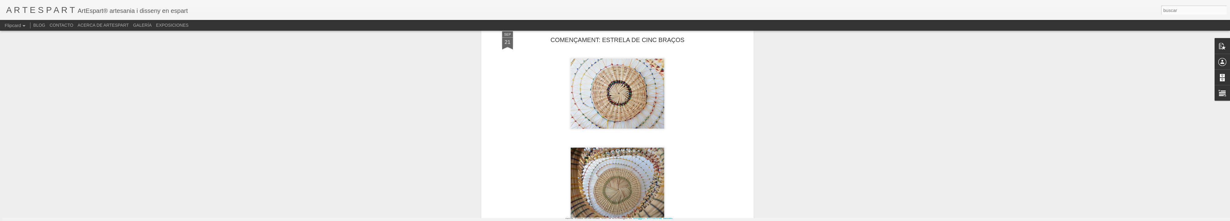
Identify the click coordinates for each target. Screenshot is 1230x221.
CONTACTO (61, 25)
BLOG (39, 25)
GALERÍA (142, 25)
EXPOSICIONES (172, 25)
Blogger (639, 217)
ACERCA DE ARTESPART (103, 25)
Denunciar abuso (659, 217)
